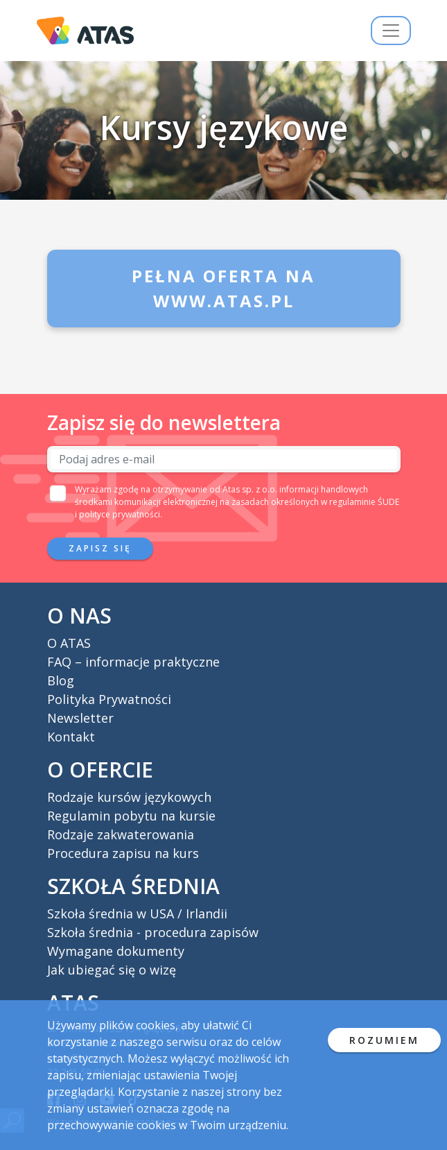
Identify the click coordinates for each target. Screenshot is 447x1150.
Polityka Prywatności (109, 699)
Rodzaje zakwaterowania (120, 834)
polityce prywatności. (120, 514)
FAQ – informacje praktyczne (133, 661)
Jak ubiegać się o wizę (111, 969)
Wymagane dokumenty (115, 951)
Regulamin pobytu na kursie (131, 815)
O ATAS (69, 643)
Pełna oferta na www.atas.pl (223, 288)
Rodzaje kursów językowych (129, 797)
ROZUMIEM (384, 1040)
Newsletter (80, 718)
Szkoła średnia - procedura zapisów (152, 932)
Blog (60, 680)
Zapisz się (100, 548)
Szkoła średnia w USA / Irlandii (137, 913)
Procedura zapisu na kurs (123, 853)
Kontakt (71, 736)
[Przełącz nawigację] (391, 30)
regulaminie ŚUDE (364, 502)
